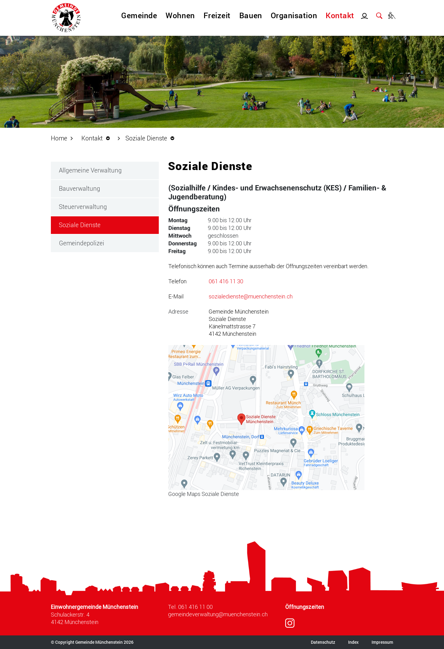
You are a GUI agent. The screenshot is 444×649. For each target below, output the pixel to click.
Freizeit (217, 15)
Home (59, 138)
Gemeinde (139, 15)
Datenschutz (323, 642)
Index (353, 642)
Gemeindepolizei (81, 243)
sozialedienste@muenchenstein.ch (251, 296)
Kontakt (340, 15)
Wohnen (180, 15)
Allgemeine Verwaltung (90, 170)
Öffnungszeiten (304, 606)
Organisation (294, 15)
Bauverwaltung (79, 188)
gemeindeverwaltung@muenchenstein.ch (218, 614)
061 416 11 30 (226, 281)
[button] (97, 138)
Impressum (382, 642)
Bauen (250, 15)
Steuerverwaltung (83, 206)
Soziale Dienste (97, 224)
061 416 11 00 (195, 606)
